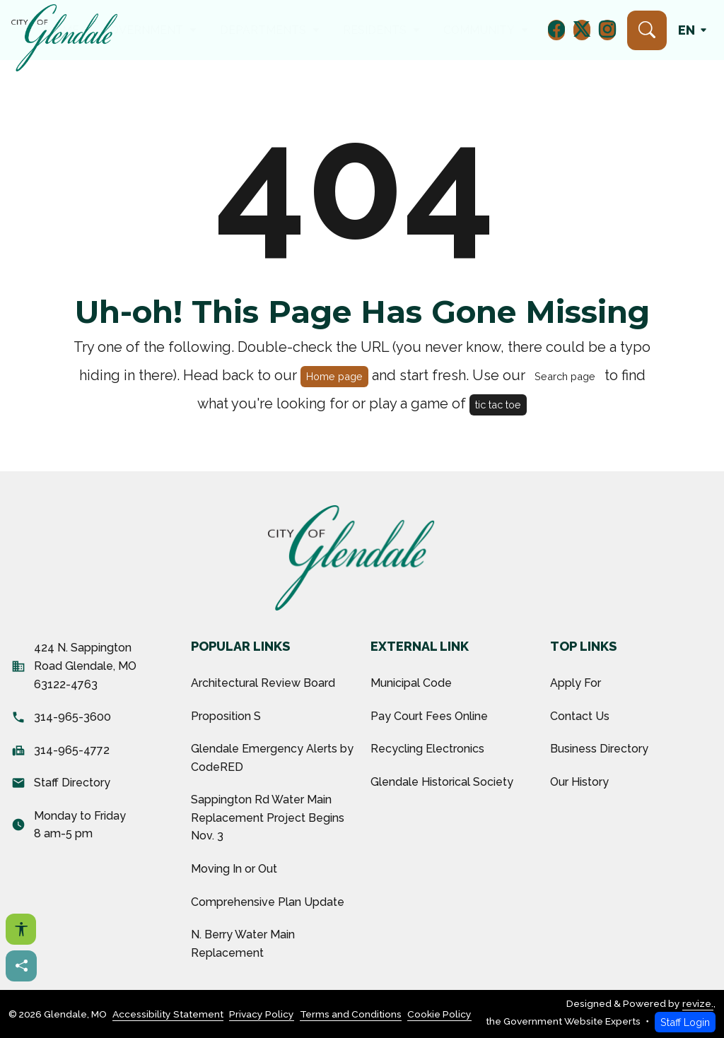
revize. (697, 1003)
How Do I (505, 30)
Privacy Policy (261, 1014)
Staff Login (685, 1022)
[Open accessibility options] (21, 929)
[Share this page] (21, 965)
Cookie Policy (439, 1014)
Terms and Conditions (351, 1014)
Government (192, 30)
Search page (565, 376)
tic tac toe (498, 405)
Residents (359, 30)
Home (137, 30)
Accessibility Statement (167, 1014)
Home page (334, 376)
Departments (279, 30)
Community (434, 30)
